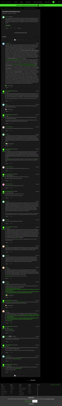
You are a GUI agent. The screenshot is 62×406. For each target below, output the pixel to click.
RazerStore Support (22, 389)
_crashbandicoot (8, 356)
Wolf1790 (7, 219)
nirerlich (6, 245)
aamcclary (7, 255)
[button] (59, 2)
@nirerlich (18, 301)
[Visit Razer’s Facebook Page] (37, 386)
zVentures (29, 391)
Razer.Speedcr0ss (8, 90)
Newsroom (29, 389)
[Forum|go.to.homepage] (6, 2)
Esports (11, 391)
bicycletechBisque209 (9, 126)
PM (36, 98)
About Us (29, 386)
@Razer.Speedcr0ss (18, 358)
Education (2, 394)
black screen (8, 25)
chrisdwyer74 (7, 43)
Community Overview (7, 7)
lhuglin (6, 104)
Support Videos (21, 394)
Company (29, 384)
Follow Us (38, 384)
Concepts (11, 389)
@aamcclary (7, 275)
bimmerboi (7, 201)
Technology (12, 386)
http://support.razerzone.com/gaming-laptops (13, 59)
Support (20, 384)
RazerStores (3, 386)
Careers (29, 388)
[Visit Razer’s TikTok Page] (37, 394)
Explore (11, 384)
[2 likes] (9, 143)
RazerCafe (2, 388)
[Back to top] (60, 379)
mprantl (6, 16)
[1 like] (9, 85)
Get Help (20, 386)
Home (2, 7)
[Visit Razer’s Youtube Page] (37, 393)
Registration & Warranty (22, 388)
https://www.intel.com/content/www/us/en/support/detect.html (23, 64)
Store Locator (3, 389)
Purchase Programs (4, 391)
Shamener (7, 134)
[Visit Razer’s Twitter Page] (37, 391)
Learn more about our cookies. (49, 398)
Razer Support (14, 7)
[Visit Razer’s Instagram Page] (37, 388)
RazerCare (20, 391)
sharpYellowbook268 (9, 184)
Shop (2, 384)
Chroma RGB (12, 388)
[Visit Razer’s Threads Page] (37, 390)
